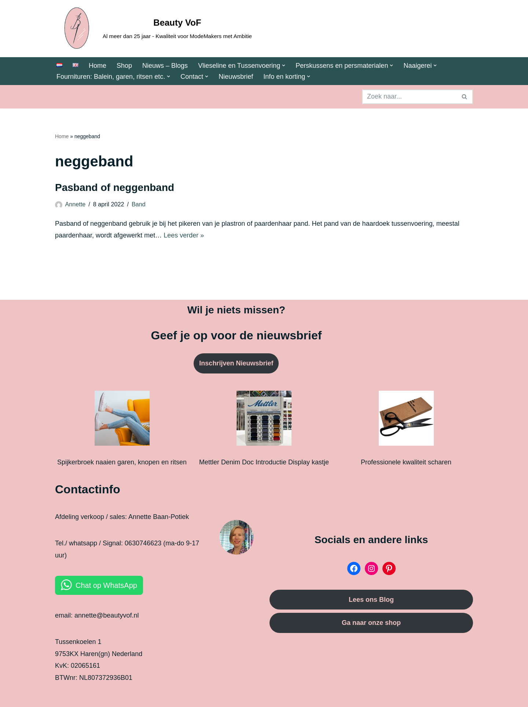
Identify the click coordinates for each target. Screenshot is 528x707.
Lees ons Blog (371, 599)
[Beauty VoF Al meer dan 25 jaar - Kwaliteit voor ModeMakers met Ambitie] (153, 29)
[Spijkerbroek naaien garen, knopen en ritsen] (122, 420)
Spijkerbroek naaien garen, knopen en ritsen (122, 462)
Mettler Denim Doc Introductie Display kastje (264, 462)
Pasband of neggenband (114, 187)
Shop (124, 65)
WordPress (160, 696)
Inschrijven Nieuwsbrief (236, 363)
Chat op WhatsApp (106, 585)
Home (97, 65)
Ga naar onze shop (371, 622)
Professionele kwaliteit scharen (406, 462)
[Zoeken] (409, 96)
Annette (75, 204)
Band (139, 204)
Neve (62, 696)
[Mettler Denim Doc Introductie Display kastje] (264, 420)
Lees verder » (184, 235)
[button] (283, 65)
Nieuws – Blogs (165, 65)
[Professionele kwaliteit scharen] (406, 420)
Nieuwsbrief (236, 76)
